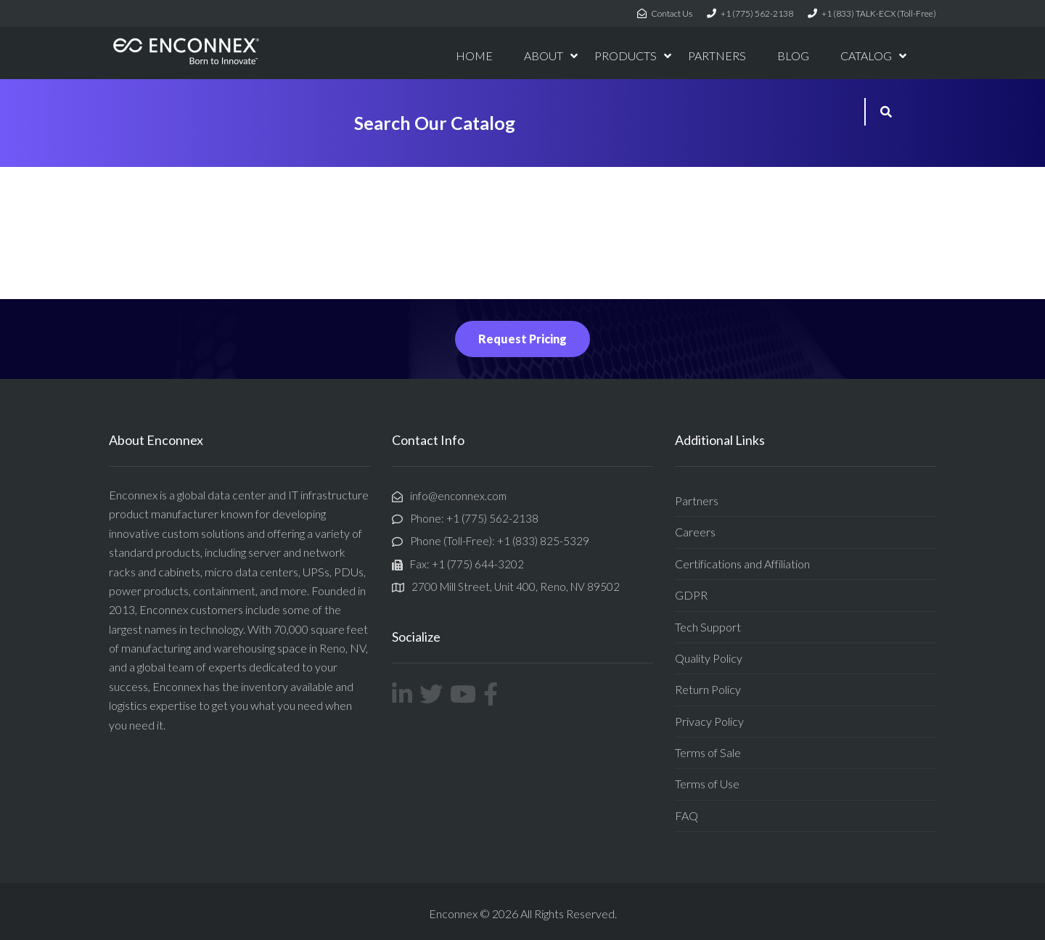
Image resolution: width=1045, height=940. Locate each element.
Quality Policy (708, 658)
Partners (696, 500)
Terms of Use (707, 783)
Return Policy (708, 689)
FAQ (686, 815)
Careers (695, 532)
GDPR (691, 595)
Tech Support (708, 627)
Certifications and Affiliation (742, 564)
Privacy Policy (709, 721)
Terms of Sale (708, 752)
